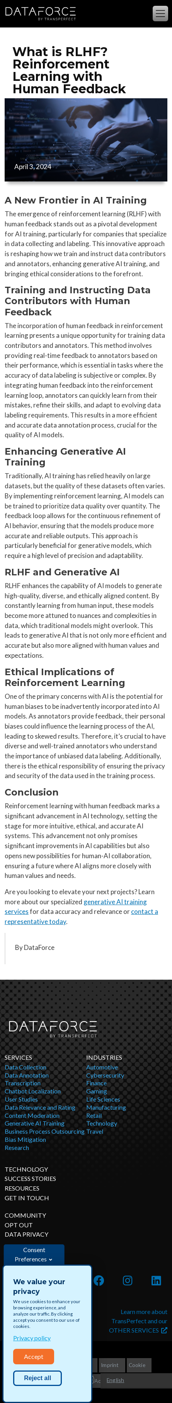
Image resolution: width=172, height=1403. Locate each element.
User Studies (21, 1099)
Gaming (96, 1091)
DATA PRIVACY (26, 1234)
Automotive (102, 1067)
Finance (96, 1082)
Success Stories (30, 1178)
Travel (94, 1131)
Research (17, 1147)
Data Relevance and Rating (40, 1107)
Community (25, 1215)
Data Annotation (27, 1075)
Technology (101, 1123)
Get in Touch (27, 1197)
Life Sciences (103, 1099)
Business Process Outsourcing (45, 1131)
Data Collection (25, 1067)
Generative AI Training (35, 1123)
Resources (22, 1188)
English (115, 1380)
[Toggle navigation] (160, 13)
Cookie (137, 1365)
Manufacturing (106, 1107)
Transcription (23, 1082)
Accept (33, 1356)
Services (18, 1057)
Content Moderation (32, 1115)
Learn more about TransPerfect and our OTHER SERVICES (138, 1321)
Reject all (37, 1378)
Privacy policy (32, 1337)
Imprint (110, 1365)
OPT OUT (19, 1224)
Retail (94, 1115)
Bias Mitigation (25, 1139)
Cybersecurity (105, 1075)
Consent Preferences (31, 1254)
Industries (104, 1057)
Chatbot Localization (33, 1091)
